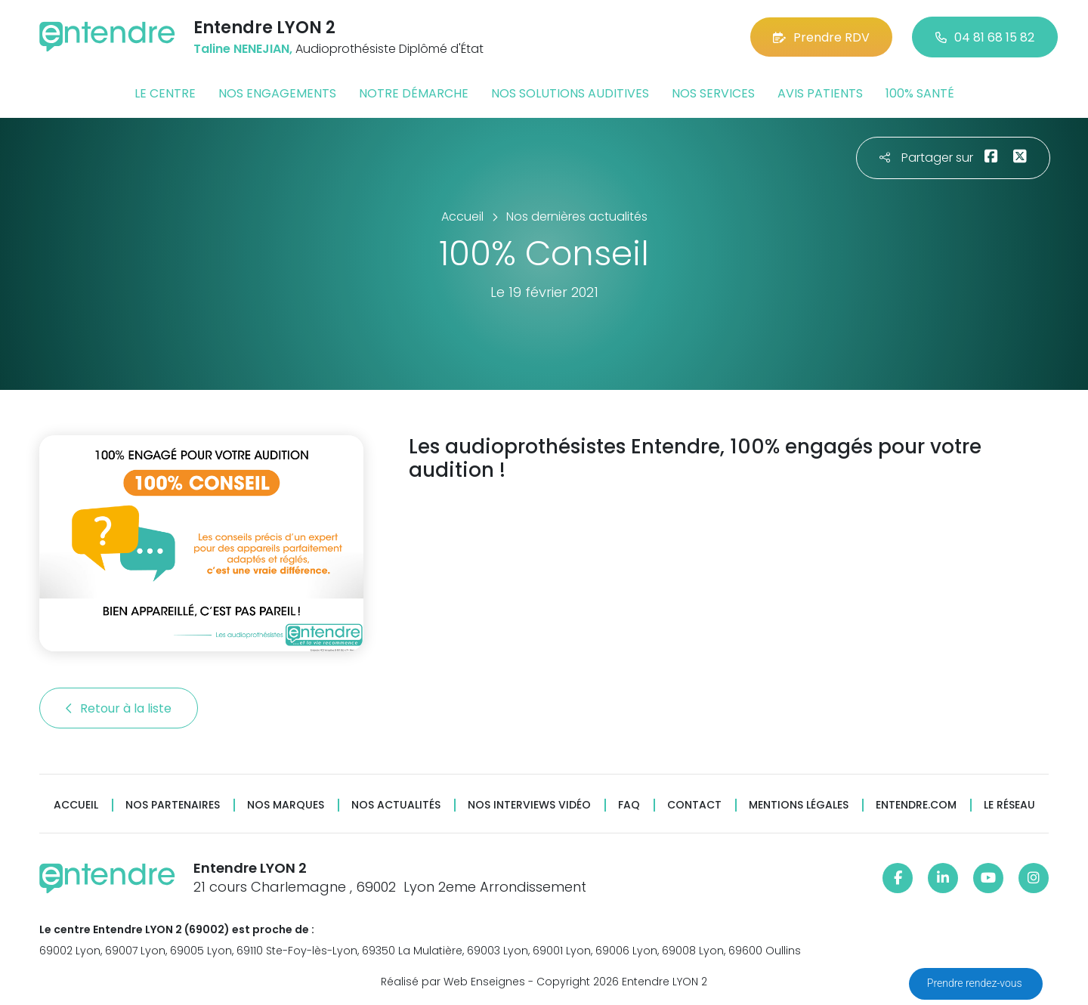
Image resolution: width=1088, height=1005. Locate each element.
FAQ (629, 805)
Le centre (165, 93)
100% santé (920, 93)
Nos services (713, 93)
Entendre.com (916, 805)
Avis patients (820, 93)
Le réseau (1009, 805)
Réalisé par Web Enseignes (453, 981)
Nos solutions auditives (570, 93)
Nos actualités (395, 805)
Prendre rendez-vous (976, 983)
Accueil (76, 805)
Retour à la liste (119, 708)
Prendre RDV (821, 37)
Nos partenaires (172, 805)
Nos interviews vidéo (529, 805)
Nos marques (285, 805)
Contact (694, 805)
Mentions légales (798, 805)
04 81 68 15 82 (984, 37)
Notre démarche (413, 93)
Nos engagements (277, 93)
